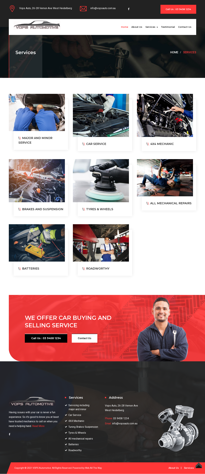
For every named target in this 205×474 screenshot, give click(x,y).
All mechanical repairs (80, 438)
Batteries (73, 444)
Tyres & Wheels (77, 432)
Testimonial (168, 27)
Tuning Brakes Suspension (83, 426)
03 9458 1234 (121, 418)
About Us (136, 27)
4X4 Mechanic (76, 420)
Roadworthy (75, 450)
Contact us (184, 27)
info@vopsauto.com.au (103, 8)
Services (150, 27)
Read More (38, 426)
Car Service (74, 415)
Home (124, 27)
